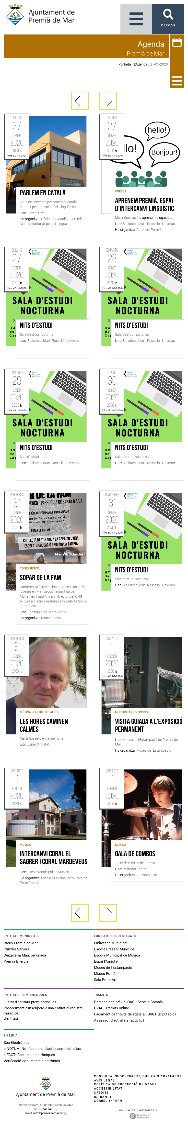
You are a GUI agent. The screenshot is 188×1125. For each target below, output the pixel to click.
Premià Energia (16, 961)
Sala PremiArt (105, 980)
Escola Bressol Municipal (115, 949)
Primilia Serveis (16, 949)
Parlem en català (43, 193)
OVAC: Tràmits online (111, 1008)
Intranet (103, 1097)
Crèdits (101, 1092)
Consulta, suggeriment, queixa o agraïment (138, 1076)
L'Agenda (140, 64)
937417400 (46, 1109)
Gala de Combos (135, 854)
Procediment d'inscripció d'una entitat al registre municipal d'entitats (43, 1013)
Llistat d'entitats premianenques (30, 1002)
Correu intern (108, 1101)
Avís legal (104, 1080)
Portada (124, 64)
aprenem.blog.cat (155, 218)
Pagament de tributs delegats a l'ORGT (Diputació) (135, 1014)
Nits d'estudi (36, 326)
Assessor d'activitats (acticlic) (119, 1020)
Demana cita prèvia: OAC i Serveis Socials (128, 1002)
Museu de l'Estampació (113, 967)
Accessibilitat (108, 1088)
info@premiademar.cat (48, 1113)
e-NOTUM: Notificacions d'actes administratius (42, 1049)
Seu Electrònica (16, 1042)
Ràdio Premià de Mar (21, 943)
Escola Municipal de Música (117, 955)
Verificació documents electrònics (32, 1061)
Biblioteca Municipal (110, 943)
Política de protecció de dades (125, 1084)
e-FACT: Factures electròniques (29, 1055)
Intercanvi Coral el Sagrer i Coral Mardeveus (53, 858)
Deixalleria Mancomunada (25, 955)
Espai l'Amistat (106, 961)
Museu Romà (105, 973)
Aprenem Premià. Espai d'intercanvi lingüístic (144, 205)
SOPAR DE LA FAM (40, 578)
